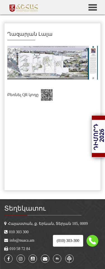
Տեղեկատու (25, 208)
